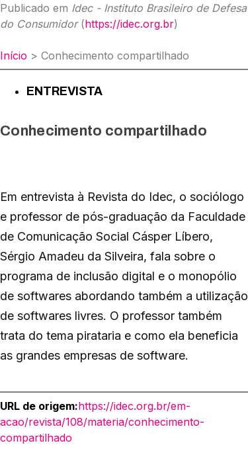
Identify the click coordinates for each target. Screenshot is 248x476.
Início (13, 55)
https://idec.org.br (129, 23)
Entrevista (64, 91)
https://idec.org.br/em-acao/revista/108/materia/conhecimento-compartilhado (102, 421)
